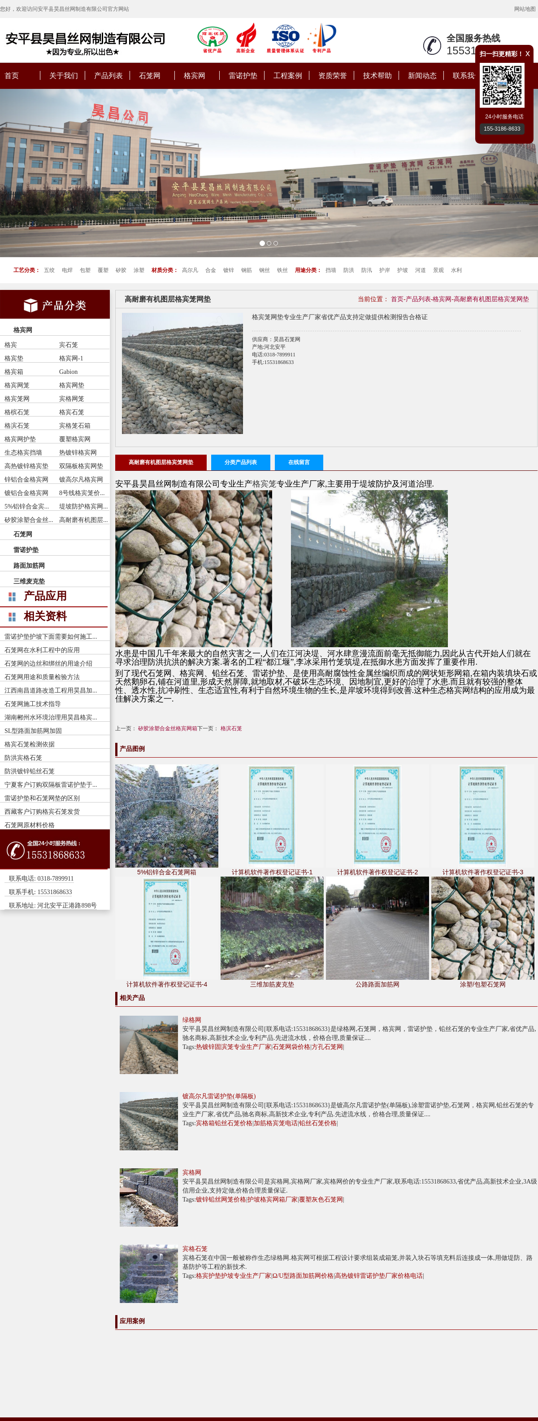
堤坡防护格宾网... (83, 506)
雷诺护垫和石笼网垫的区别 (42, 798)
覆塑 (103, 270)
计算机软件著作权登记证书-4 (166, 984)
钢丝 (264, 270)
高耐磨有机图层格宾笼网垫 (491, 299)
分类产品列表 (241, 462)
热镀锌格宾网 (78, 452)
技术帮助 (377, 75)
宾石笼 (68, 345)
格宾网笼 (17, 385)
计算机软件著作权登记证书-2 (377, 872)
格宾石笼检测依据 (29, 744)
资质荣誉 (332, 75)
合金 (210, 270)
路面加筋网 (29, 565)
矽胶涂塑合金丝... (28, 520)
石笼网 (150, 75)
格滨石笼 (17, 425)
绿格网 (191, 1020)
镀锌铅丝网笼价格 (221, 1199)
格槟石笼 (17, 412)
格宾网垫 (71, 385)
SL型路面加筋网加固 (33, 731)
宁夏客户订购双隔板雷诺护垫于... (50, 784)
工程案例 (287, 75)
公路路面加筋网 (377, 984)
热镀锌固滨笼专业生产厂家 (233, 1047)
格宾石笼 (71, 412)
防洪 (348, 270)
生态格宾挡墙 (23, 452)
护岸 (384, 270)
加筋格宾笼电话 (276, 1123)
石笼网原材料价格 (29, 825)
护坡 (402, 270)
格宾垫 (13, 358)
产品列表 (108, 75)
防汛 (366, 270)
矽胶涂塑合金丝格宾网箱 (167, 728)
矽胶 (121, 270)
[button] (40, 173)
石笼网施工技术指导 (32, 704)
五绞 (49, 270)
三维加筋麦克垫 (272, 984)
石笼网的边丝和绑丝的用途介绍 (48, 663)
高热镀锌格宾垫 (26, 466)
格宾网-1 (71, 358)
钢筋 (246, 270)
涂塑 (139, 270)
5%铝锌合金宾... (26, 506)
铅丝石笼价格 (318, 1123)
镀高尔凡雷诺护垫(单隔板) (219, 1096)
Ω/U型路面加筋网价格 (303, 1275)
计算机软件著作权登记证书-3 (483, 872)
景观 (438, 270)
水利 (456, 270)
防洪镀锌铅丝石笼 (29, 771)
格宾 (10, 345)
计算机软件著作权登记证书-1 (272, 872)
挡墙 (330, 270)
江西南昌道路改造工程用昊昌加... (50, 690)
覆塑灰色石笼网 (321, 1199)
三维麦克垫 (29, 581)
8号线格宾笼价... (82, 493)
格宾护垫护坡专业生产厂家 (233, 1275)
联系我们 (467, 75)
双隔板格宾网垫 (81, 466)
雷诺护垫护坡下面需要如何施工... (50, 636)
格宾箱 (13, 371)
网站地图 (525, 9)
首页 (11, 75)
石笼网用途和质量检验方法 (42, 677)
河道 (420, 270)
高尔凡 (190, 270)
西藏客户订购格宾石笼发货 (42, 811)
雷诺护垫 (243, 75)
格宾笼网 (17, 398)
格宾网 (194, 75)
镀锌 (228, 270)
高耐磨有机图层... (83, 520)
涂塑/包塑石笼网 (483, 984)
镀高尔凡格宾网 (81, 479)
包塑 (85, 270)
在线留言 (299, 462)
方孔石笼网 (327, 1047)
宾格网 (191, 1172)
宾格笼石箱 (75, 425)
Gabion (68, 371)
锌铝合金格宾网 (26, 479)
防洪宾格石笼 (23, 757)
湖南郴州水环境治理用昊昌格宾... (50, 717)
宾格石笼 (195, 1249)
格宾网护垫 (20, 439)
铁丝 (282, 270)
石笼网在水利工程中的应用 (42, 650)
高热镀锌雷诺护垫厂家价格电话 (379, 1275)
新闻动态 (422, 75)
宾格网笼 (71, 398)
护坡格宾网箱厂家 (272, 1199)
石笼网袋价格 (291, 1047)
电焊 (67, 270)
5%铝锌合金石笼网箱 (166, 872)
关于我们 (63, 75)
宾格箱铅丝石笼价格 (224, 1123)
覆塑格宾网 (75, 439)
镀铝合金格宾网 (26, 493)
